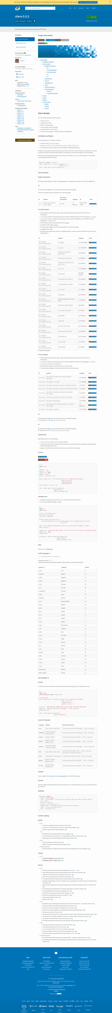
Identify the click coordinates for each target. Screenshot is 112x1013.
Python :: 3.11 (20, 120)
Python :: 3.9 (20, 117)
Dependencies (48, 79)
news (78, 776)
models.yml (62, 181)
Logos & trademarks (47, 967)
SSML (46, 85)
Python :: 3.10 (20, 118)
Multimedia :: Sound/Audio (24, 128)
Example (49, 91)
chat (59, 776)
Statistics (46, 965)
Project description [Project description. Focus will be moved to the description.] (22, 39)
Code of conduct (83, 965)
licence (67, 223)
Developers (20, 94)
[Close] (110, 2)
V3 (47, 76)
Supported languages (52, 93)
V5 (47, 68)
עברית (81, 1001)
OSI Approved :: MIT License (24, 101)
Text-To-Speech (46, 64)
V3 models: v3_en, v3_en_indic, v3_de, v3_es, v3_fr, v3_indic (54, 430)
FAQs (28, 969)
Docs (75, 8)
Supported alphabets (44, 350)
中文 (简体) (65, 1001)
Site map (56, 991)
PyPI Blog (46, 961)
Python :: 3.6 (20, 111)
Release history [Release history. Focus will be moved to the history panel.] (21, 43)
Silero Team (25, 84)
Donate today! (56, 983)
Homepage (20, 74)
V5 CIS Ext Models (51, 72)
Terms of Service (83, 961)
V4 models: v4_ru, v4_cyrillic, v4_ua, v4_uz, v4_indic (52, 420)
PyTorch (47, 81)
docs (81, 152)
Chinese (47, 106)
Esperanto (86, 1001)
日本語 (37, 1001)
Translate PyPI (64, 965)
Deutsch (60, 1001)
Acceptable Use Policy (83, 969)
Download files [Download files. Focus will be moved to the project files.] (21, 47)
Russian (47, 108)
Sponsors (81, 8)
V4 (47, 74)
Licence (44, 98)
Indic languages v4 (49, 89)
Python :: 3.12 (20, 122)
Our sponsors (46, 969)
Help (70, 8)
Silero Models (43, 60)
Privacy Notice (83, 967)
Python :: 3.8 (20, 115)
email (62, 776)
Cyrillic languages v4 (50, 87)
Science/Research (21, 96)
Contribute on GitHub (64, 963)
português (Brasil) (43, 1001)
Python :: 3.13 (20, 123)
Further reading (47, 102)
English (47, 104)
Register (94, 8)
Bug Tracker (20, 77)
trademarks (70, 985)
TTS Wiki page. (49, 549)
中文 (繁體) (72, 1001)
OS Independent (21, 105)
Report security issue (84, 963)
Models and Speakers (50, 66)
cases (43, 229)
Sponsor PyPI (65, 967)
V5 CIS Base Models (52, 70)
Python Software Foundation (55, 987)
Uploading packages (27, 963)
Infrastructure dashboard (46, 963)
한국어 (91, 1001)
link (70, 825)
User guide (27, 965)
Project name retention (27, 967)
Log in (87, 8)
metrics (56, 225)
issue (52, 776)
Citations (45, 100)
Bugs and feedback (65, 961)
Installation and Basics (48, 62)
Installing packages (27, 961)
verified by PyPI (28, 55)
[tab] (25, 39)
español (28, 1001)
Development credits (65, 969)
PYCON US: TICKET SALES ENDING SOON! (87, 2)
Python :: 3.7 (20, 113)
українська (50, 1001)
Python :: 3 (20, 110)
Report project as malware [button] (25, 140)
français (32, 1001)
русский (77, 1001)
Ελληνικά (55, 1001)
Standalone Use (49, 83)
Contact (44, 96)
